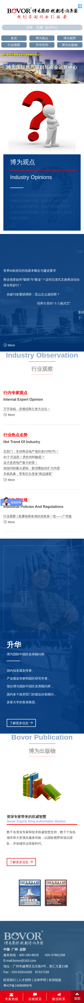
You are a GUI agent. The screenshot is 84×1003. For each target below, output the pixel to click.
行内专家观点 (15, 393)
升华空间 (42, 45)
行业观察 (14, 45)
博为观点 (42, 38)
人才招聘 (24, 980)
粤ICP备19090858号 (17, 985)
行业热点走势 (15, 435)
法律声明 (40, 980)
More (9, 345)
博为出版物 (70, 45)
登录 (29, 27)
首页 (14, 38)
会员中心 (51, 27)
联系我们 (9, 980)
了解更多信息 (21, 723)
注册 (40, 27)
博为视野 (69, 38)
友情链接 (55, 980)
